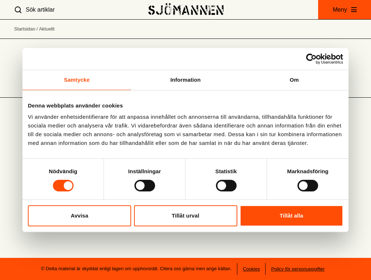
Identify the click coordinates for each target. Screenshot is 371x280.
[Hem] (186, 9)
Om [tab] (294, 80)
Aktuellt (47, 29)
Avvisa (79, 215)
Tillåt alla (291, 215)
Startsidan (25, 29)
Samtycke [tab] (77, 80)
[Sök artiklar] (34, 9)
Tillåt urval (185, 215)
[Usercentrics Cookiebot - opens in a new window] (311, 58)
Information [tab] (185, 80)
